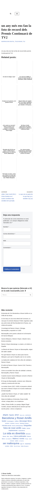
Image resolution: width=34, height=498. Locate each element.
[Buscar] (10, 13)
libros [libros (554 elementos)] (11, 436)
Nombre (6, 227)
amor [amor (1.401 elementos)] (17, 415)
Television (18, 41)
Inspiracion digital (7, 41)
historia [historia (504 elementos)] (28, 428)
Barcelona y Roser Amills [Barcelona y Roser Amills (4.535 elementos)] (17, 417)
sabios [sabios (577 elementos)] (16, 441)
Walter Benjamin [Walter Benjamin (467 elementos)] (24, 446)
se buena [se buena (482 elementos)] (21, 440)
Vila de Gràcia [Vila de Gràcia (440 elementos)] (17, 446)
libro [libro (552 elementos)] (8, 436)
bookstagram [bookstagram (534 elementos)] (10, 421)
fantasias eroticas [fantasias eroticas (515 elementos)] (24, 423)
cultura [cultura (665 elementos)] (16, 421)
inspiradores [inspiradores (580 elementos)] (21, 430)
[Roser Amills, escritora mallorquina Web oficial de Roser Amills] (17, 5)
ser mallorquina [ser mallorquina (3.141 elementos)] (11, 443)
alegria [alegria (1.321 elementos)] (5, 415)
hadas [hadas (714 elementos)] (24, 428)
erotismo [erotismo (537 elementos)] (7, 423)
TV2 (24, 41)
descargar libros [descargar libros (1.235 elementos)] (25, 421)
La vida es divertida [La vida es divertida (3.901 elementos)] (14, 433)
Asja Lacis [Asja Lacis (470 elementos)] (22, 415)
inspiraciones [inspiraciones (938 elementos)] (13, 430)
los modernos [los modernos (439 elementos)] (9, 438)
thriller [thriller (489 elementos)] (11, 446)
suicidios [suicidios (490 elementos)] (7, 446)
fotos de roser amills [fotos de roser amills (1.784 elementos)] (12, 428)
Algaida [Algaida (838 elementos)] (11, 415)
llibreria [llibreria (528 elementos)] (29, 436)
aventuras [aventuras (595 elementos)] (28, 415)
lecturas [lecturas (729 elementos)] (28, 434)
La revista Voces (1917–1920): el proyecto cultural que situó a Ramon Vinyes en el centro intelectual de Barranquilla (16, 389)
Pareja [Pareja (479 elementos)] (26, 438)
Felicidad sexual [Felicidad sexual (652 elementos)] (6, 425)
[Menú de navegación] (17, 13)
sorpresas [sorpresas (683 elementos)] (28, 443)
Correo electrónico (9, 233)
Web (4, 240)
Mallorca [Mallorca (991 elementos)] (15, 439)
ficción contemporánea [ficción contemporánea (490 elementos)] (17, 425)
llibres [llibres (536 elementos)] (3, 438)
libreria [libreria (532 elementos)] (4, 436)
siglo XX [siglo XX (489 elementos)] (22, 443)
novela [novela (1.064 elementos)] (21, 439)
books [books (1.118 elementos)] (4, 421)
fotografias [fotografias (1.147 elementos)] (28, 425)
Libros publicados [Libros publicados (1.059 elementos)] (20, 436)
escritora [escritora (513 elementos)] (12, 423)
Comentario (7, 247)
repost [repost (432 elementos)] (30, 438)
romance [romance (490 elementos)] (12, 441)
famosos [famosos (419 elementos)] (17, 423)
